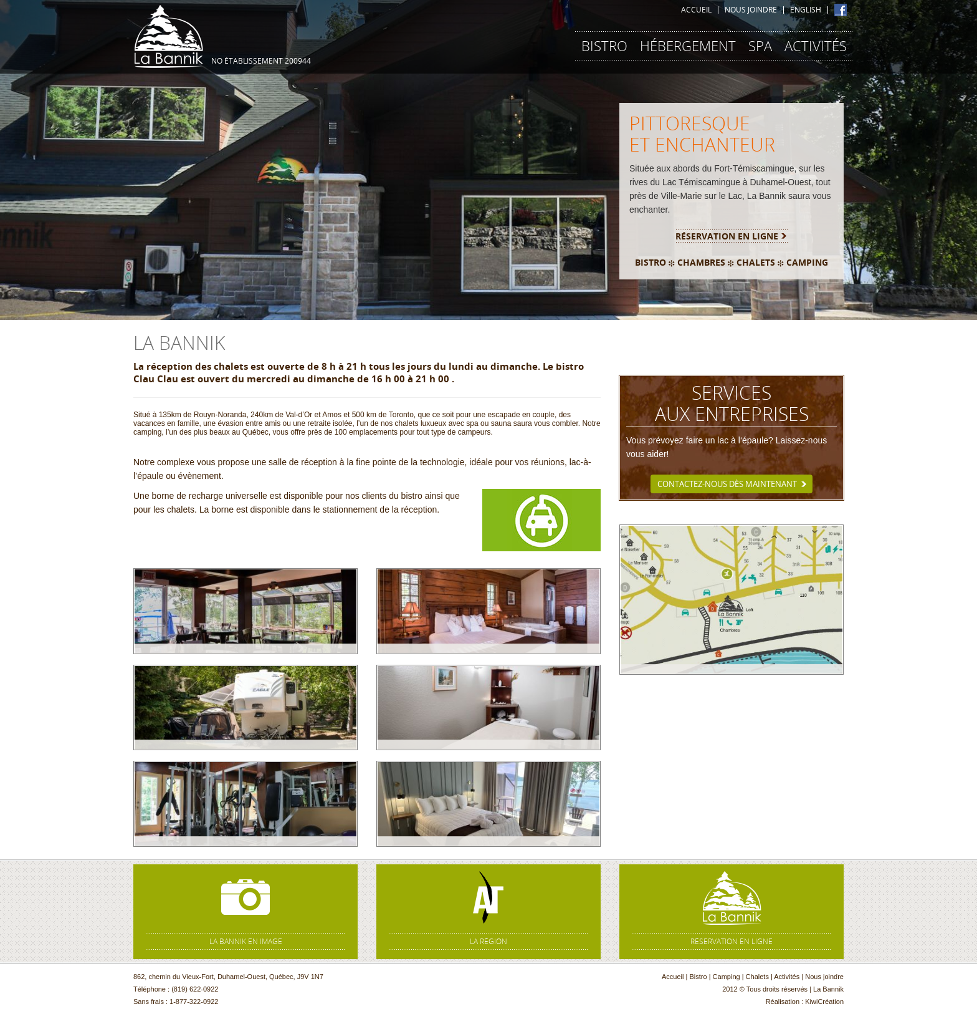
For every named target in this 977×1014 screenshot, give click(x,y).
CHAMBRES (701, 262)
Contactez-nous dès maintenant (727, 484)
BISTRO (650, 262)
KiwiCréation (824, 1001)
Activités (786, 976)
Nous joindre (751, 10)
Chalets (757, 976)
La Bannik (168, 34)
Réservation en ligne (726, 236)
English (805, 10)
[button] (73, 160)
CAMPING (807, 262)
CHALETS (755, 262)
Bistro (698, 976)
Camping (726, 976)
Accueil (696, 10)
